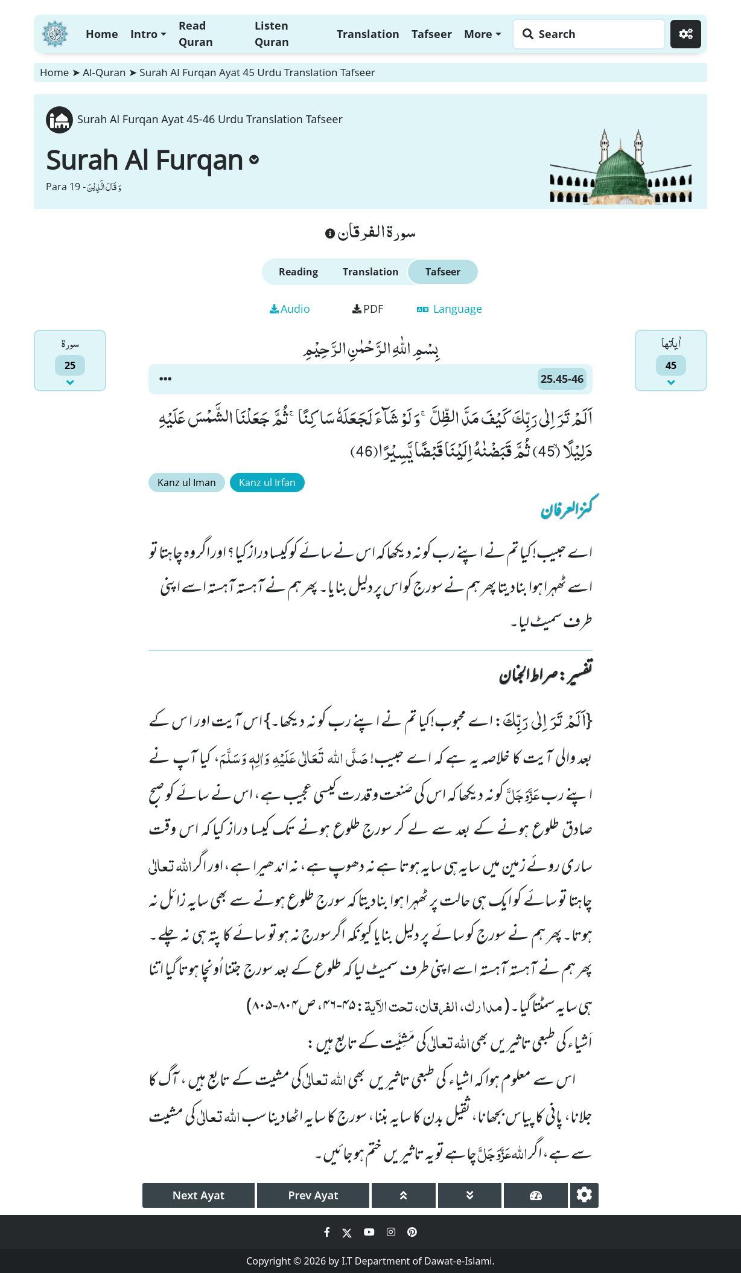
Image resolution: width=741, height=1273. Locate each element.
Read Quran (196, 33)
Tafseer (432, 34)
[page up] (403, 1195)
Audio (290, 308)
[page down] (470, 1195)
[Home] (55, 32)
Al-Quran (104, 72)
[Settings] (685, 34)
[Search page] (585, 34)
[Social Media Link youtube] (370, 1232)
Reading (298, 271)
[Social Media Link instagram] (392, 1232)
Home (102, 34)
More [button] (478, 34)
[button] (165, 379)
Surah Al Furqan (152, 159)
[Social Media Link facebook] (328, 1232)
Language (449, 308)
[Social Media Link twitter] (348, 1232)
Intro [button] (143, 34)
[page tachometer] (536, 1195)
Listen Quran (272, 33)
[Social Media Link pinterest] (412, 1232)
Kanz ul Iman (186, 482)
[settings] (584, 1195)
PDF (367, 308)
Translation (368, 34)
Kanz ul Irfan (267, 482)
